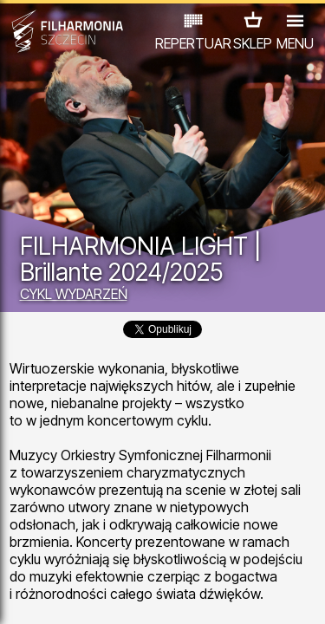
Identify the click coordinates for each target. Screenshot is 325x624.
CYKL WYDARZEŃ (73, 293)
